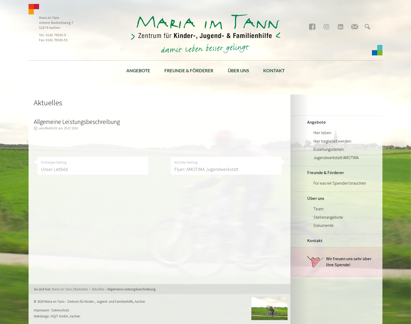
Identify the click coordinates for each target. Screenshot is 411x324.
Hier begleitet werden (332, 141)
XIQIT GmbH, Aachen (65, 316)
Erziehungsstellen (328, 149)
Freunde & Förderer (188, 70)
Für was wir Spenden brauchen (339, 183)
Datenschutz (60, 310)
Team (318, 208)
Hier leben (322, 132)
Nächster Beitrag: (226, 166)
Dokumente (323, 225)
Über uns (238, 70)
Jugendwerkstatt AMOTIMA (336, 157)
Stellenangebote (328, 217)
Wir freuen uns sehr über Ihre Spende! (339, 262)
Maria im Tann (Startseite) (70, 289)
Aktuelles (98, 289)
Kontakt (274, 70)
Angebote (138, 70)
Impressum (41, 310)
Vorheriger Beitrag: (93, 166)
